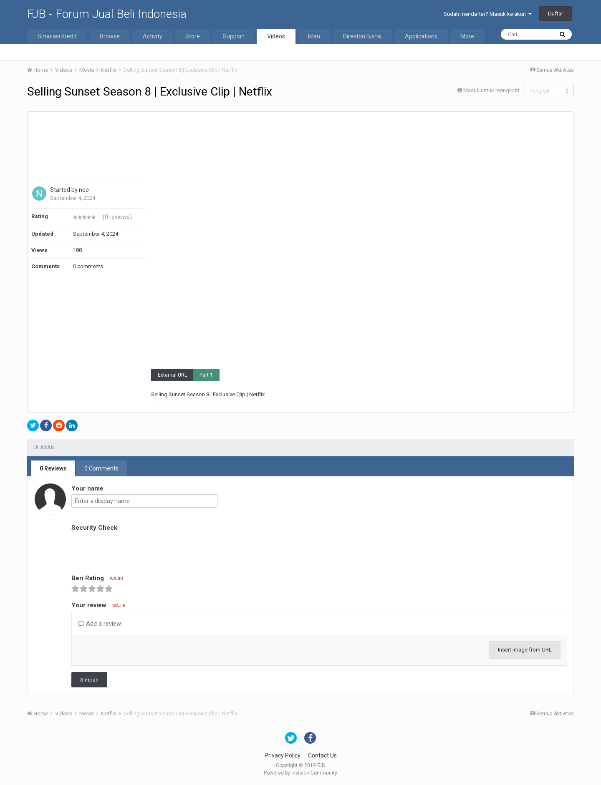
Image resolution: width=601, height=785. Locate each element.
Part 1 (206, 375)
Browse (110, 36)
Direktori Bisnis (362, 36)
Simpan (89, 680)
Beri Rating (97, 578)
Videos (276, 36)
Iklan (314, 36)
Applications (421, 36)
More (467, 36)
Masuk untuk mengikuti (491, 90)
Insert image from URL (525, 650)
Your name (87, 488)
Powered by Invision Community (300, 773)
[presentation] (134, 549)
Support (233, 36)
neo (84, 189)
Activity (152, 36)
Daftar (555, 13)
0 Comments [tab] (101, 468)
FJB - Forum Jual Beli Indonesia (107, 14)
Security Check (94, 527)
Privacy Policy (282, 755)
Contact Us (322, 755)
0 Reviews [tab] (53, 468)
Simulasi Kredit (57, 36)
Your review (98, 605)
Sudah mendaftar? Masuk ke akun (488, 14)
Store (192, 36)
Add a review (99, 623)
